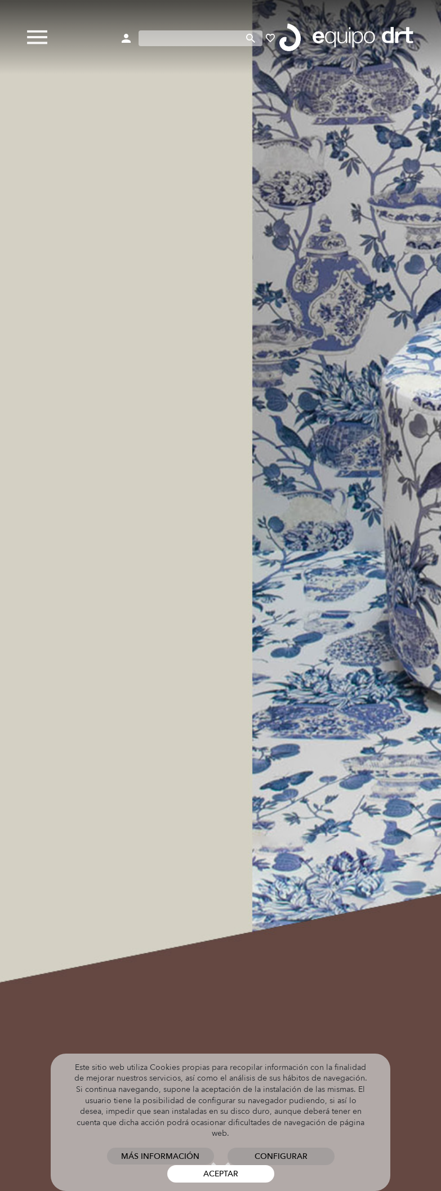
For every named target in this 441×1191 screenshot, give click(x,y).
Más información (160, 1156)
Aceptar (220, 1173)
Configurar (281, 1156)
